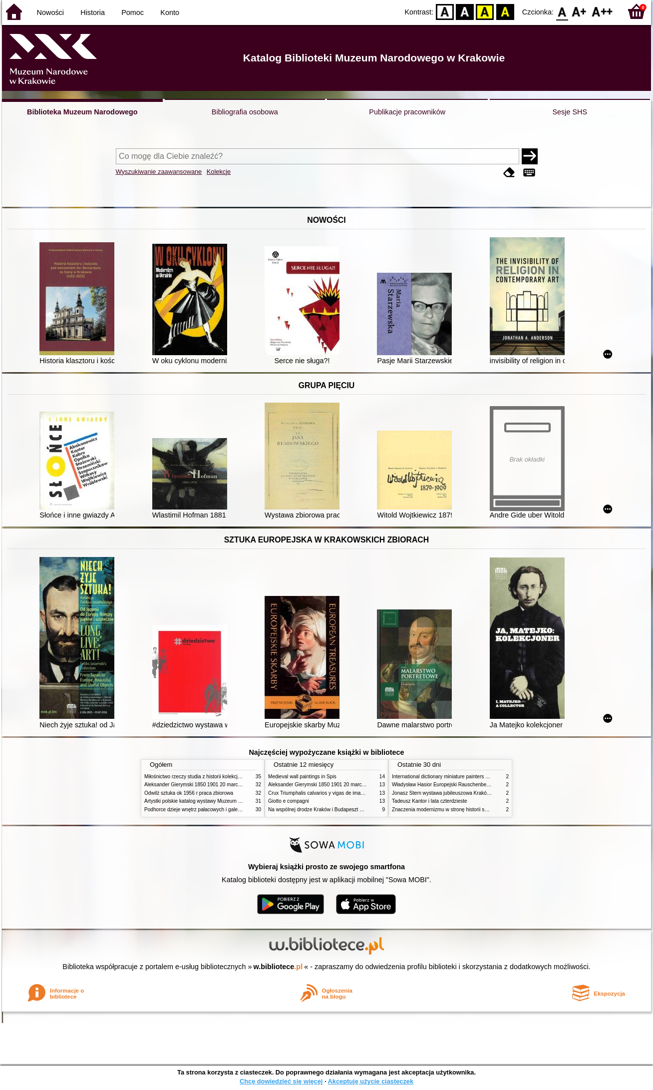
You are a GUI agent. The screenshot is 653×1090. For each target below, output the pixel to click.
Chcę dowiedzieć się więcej (281, 1081)
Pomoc (132, 12)
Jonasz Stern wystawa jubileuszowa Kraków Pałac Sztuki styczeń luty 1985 (476, 793)
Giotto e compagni (288, 801)
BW (464, 11)
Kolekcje (219, 171)
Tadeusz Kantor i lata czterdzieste (429, 801)
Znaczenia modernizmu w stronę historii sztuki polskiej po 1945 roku (468, 809)
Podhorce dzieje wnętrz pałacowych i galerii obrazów (203, 809)
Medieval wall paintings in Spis (302, 776)
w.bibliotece (278, 967)
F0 (562, 11)
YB (485, 11)
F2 (602, 11)
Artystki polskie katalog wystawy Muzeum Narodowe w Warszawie (218, 801)
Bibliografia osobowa (245, 112)
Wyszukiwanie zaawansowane (159, 171)
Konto (169, 12)
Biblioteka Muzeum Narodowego (82, 112)
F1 (579, 11)
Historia (92, 12)
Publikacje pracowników (407, 112)
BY (505, 11)
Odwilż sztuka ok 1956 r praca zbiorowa (188, 793)
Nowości (50, 12)
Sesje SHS (569, 112)
